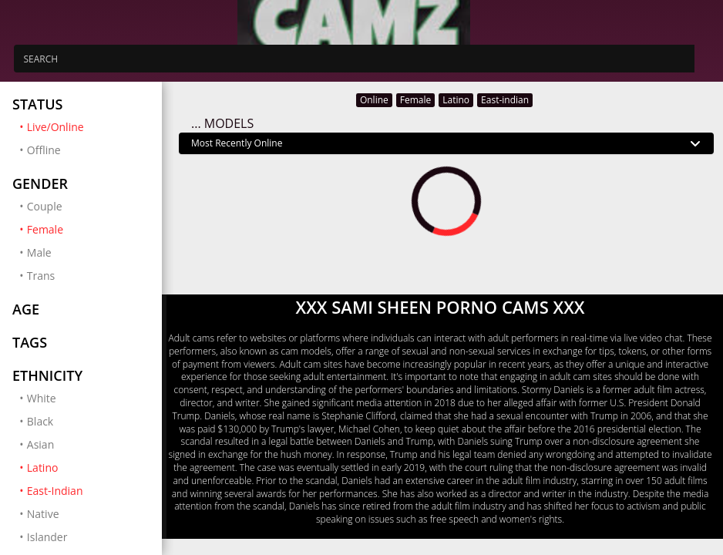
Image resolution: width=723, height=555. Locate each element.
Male (39, 252)
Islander (47, 537)
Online (374, 99)
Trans (41, 275)
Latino (88, 467)
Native (43, 513)
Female (88, 228)
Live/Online (88, 126)
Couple (44, 206)
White (41, 398)
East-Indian (88, 490)
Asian (40, 444)
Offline (44, 150)
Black (40, 421)
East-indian (505, 99)
